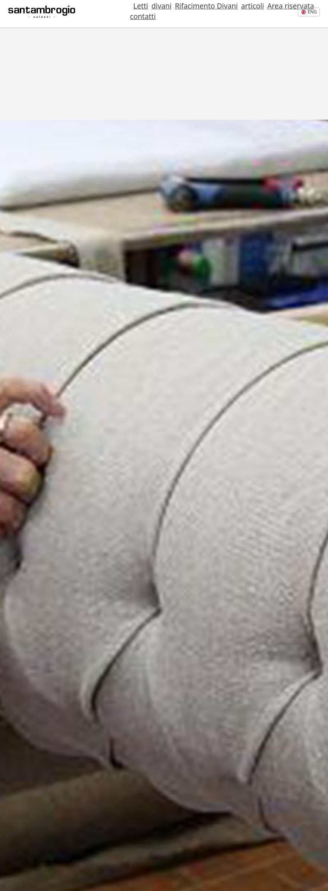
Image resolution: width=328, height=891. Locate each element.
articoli (212, 14)
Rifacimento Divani (169, 14)
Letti (110, 14)
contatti (283, 14)
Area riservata (246, 14)
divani (127, 14)
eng (309, 12)
